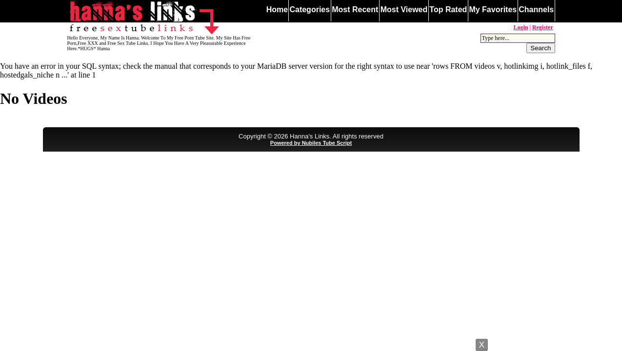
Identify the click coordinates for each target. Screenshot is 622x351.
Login (520, 27)
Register (542, 27)
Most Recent (355, 9)
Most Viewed (404, 9)
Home (277, 9)
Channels (536, 9)
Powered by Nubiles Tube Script (311, 143)
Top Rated (448, 9)
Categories (309, 9)
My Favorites (493, 9)
